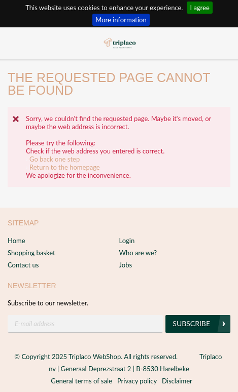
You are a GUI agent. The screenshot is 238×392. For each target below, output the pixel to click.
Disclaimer (177, 381)
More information (120, 20)
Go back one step (54, 159)
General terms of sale (81, 381)
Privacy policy (137, 381)
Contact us (23, 265)
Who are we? (138, 253)
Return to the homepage (64, 167)
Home (16, 241)
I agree (199, 8)
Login (127, 241)
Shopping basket (31, 253)
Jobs (125, 265)
